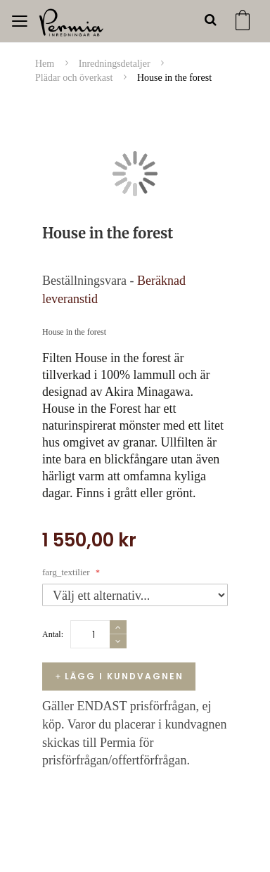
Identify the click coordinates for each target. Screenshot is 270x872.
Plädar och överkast (75, 77)
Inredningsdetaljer (116, 63)
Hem (46, 63)
